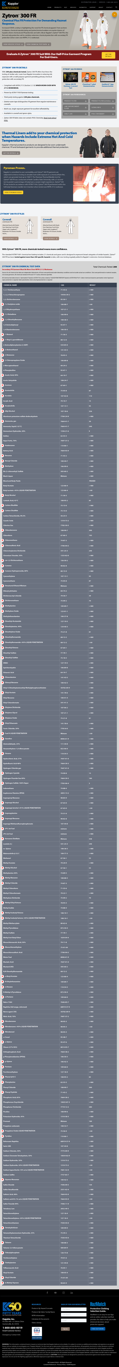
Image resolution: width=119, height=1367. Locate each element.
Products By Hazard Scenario (42, 1308)
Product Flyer (75, 101)
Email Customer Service (11, 1331)
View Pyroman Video (13, 192)
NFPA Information (38, 1315)
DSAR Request (71, 1364)
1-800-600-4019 (112, 2)
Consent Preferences (49, 1364)
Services (73, 7)
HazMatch (83, 7)
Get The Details (108, 55)
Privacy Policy (61, 1364)
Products (58, 7)
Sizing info (103, 107)
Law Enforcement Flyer (75, 107)
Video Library (36, 1322)
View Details (10, 238)
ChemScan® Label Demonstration (89, 85)
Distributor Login (88, 2)
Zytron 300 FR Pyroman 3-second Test (71, 86)
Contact (109, 7)
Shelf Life (75, 114)
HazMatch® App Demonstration (108, 85)
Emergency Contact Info (11, 1335)
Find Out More (98, 1329)
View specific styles (13, 44)
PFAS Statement (103, 114)
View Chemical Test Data (38, 44)
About (101, 7)
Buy (65, 7)
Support (93, 7)
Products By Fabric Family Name (43, 1312)
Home (49, 7)
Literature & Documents (40, 1319)
